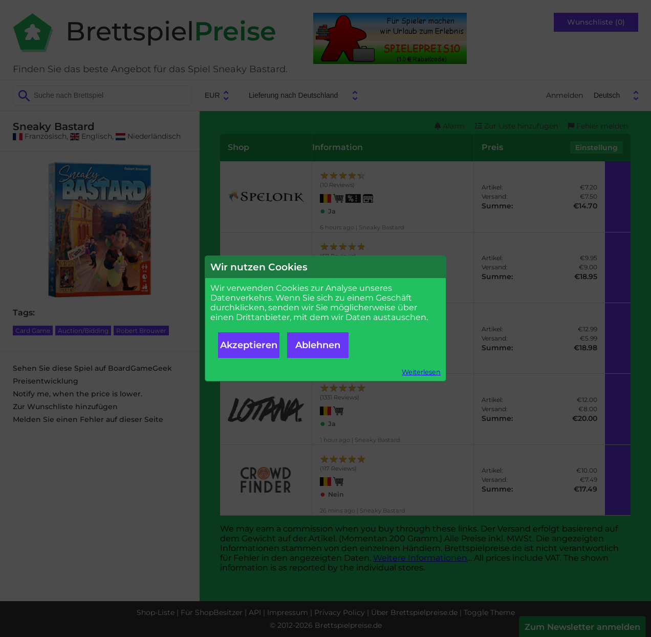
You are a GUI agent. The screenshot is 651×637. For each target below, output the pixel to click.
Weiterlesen (421, 372)
